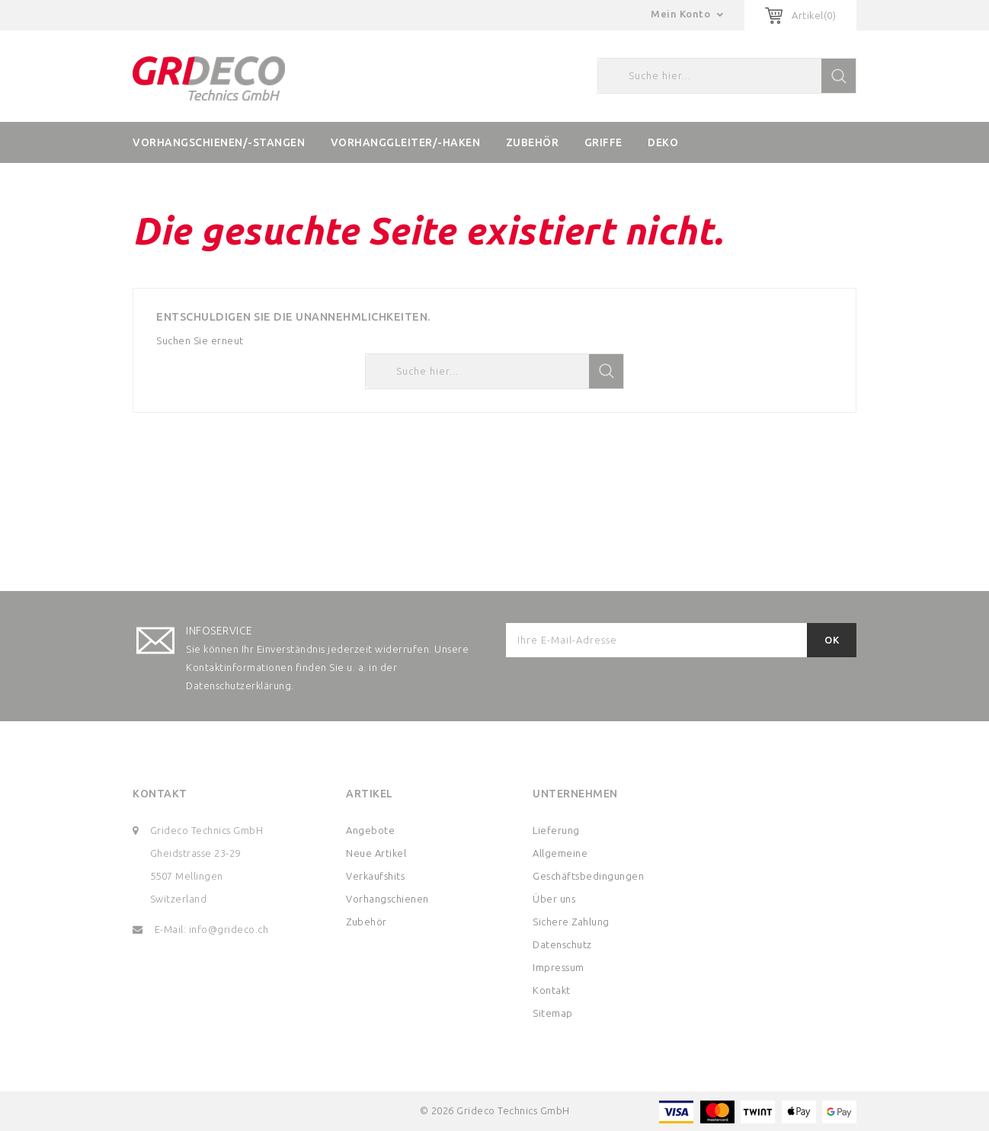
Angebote (370, 830)
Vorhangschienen (387, 898)
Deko (663, 142)
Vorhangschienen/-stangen (219, 142)
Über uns (554, 898)
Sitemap (553, 1013)
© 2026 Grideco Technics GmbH (495, 1110)
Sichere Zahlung (571, 921)
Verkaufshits (375, 876)
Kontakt (160, 794)
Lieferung (556, 830)
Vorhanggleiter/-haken (406, 142)
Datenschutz (562, 944)
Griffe (603, 142)
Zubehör (532, 142)
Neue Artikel (376, 853)
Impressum (558, 967)
